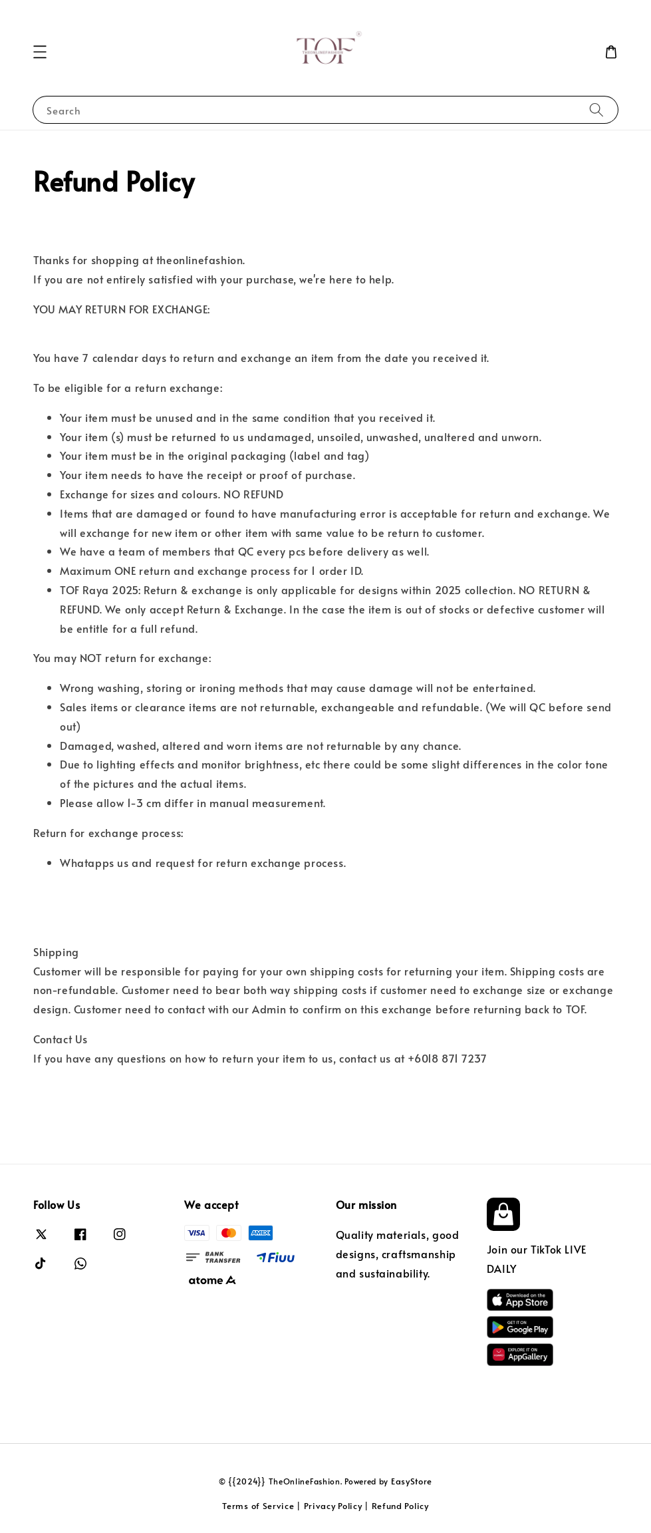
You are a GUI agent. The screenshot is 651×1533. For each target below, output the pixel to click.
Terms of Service (258, 1506)
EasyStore (411, 1481)
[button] (40, 52)
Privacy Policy (333, 1506)
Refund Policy (400, 1506)
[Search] (596, 109)
